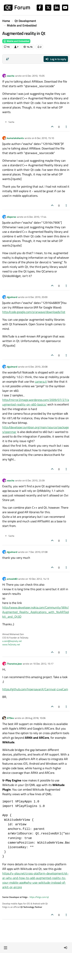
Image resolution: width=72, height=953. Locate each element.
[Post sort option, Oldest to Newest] (7, 59)
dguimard (12, 297)
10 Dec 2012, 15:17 (43, 664)
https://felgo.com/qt (39, 897)
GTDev (10, 718)
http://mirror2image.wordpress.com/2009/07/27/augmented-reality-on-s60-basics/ (35, 402)
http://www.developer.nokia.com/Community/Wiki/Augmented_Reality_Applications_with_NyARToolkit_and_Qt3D (35, 612)
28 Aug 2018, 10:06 (35, 718)
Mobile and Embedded (16, 41)
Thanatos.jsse (14, 664)
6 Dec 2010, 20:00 (37, 297)
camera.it (41, 381)
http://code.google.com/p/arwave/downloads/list (33, 312)
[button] (5, 947)
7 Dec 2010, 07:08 (37, 552)
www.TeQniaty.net (11, 644)
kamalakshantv (15, 138)
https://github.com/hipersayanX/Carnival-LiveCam (35, 689)
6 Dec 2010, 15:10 (44, 138)
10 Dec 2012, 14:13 (39, 579)
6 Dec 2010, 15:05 (35, 76)
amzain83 (12, 579)
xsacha (10, 76)
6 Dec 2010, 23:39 (35, 480)
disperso (11, 217)
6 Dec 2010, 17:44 (36, 217)
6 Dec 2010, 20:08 (37, 367)
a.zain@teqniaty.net (12, 641)
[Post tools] (66, 127)
